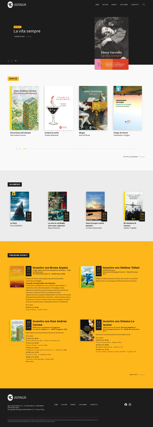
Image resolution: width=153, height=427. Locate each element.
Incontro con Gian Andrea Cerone (50, 323)
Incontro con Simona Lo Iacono (118, 323)
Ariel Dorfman (84, 135)
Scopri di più (19, 37)
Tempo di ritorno (120, 132)
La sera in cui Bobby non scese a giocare (56, 224)
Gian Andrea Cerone (18, 135)
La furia (13, 223)
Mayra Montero (54, 228)
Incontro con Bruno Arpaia (50, 268)
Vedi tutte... (30, 362)
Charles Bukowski (51, 135)
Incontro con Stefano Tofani (121, 268)
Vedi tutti (134, 375)
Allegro (82, 132)
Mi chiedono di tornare (130, 224)
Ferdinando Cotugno (121, 135)
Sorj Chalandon (16, 225)
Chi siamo (124, 5)
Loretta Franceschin (94, 228)
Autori (105, 5)
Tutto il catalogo (130, 157)
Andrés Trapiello (130, 228)
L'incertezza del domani (20, 132)
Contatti (135, 5)
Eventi (114, 5)
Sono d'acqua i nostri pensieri (95, 224)
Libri (97, 5)
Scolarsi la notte (52, 132)
